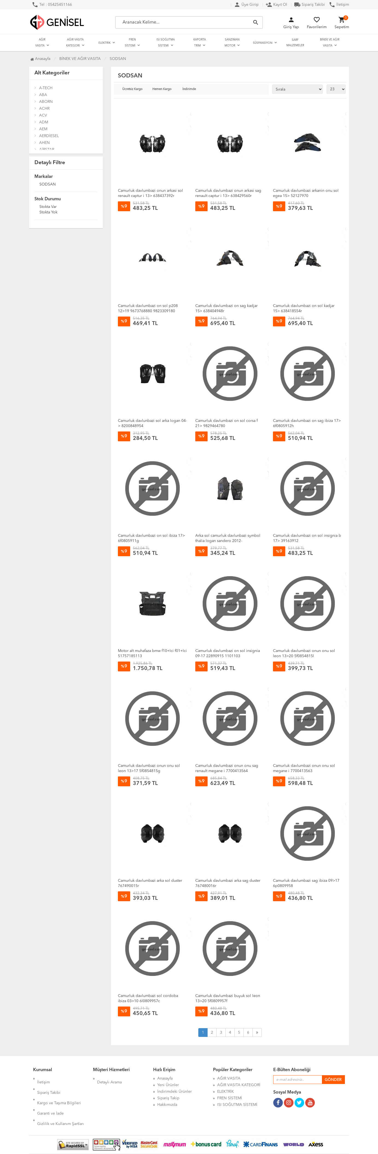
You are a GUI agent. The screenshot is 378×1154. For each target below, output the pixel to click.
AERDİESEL (49, 136)
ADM (43, 122)
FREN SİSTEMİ (130, 42)
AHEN (44, 143)
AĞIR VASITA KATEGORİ (75, 42)
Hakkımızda (167, 1105)
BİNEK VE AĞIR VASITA (329, 42)
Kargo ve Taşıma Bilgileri (59, 1092)
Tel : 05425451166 (52, 5)
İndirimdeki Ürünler (174, 1092)
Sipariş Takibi (309, 5)
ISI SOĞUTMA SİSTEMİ (165, 42)
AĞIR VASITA (40, 42)
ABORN (46, 102)
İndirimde (189, 89)
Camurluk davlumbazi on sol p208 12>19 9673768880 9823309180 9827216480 (148, 311)
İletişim (339, 5)
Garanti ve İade (50, 1098)
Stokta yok (48, 212)
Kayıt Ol (276, 5)
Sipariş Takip (168, 1098)
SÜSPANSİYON (262, 43)
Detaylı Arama (109, 1078)
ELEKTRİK (104, 43)
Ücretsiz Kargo (132, 89)
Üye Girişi (246, 5)
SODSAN (47, 184)
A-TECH (46, 88)
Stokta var (48, 207)
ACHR (44, 109)
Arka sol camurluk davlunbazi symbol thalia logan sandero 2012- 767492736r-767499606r (227, 541)
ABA (43, 95)
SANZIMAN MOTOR (232, 42)
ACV (43, 115)
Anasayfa (40, 59)
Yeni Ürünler (168, 1085)
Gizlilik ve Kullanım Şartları (60, 1105)
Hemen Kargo (161, 89)
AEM (43, 129)
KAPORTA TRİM (199, 42)
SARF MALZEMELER (295, 43)
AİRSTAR (46, 150)
